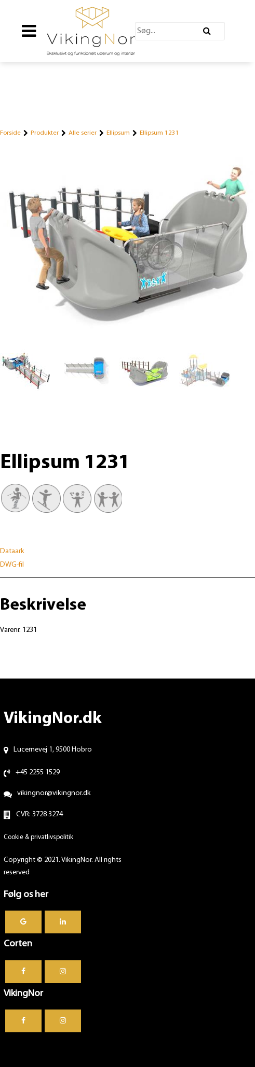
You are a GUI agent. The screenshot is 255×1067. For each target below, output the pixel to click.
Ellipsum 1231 (159, 132)
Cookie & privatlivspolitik (38, 837)
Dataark (12, 551)
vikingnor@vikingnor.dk (54, 793)
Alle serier (83, 132)
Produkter (45, 132)
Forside (10, 132)
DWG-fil (12, 565)
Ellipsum (118, 132)
